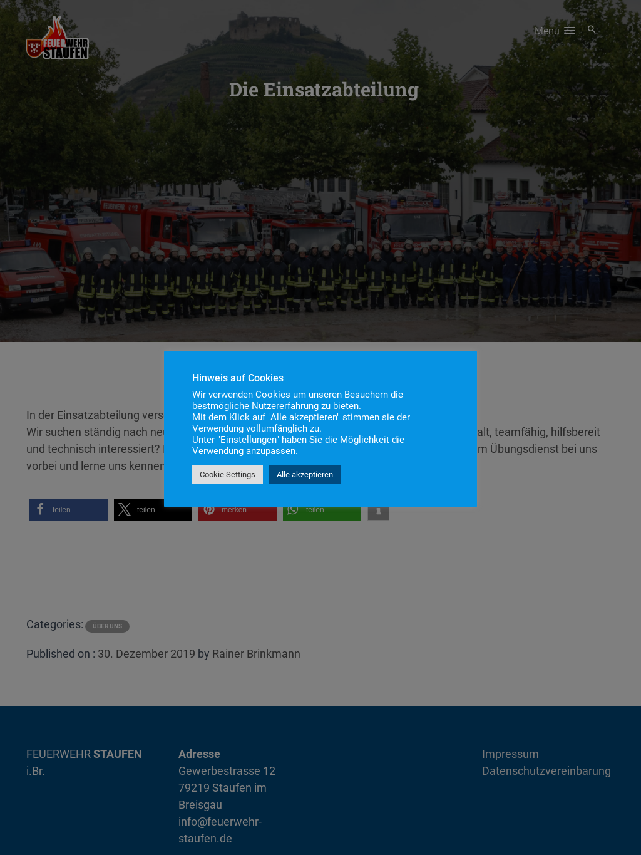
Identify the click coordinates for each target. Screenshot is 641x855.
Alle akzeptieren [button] (305, 474)
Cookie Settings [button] (227, 474)
